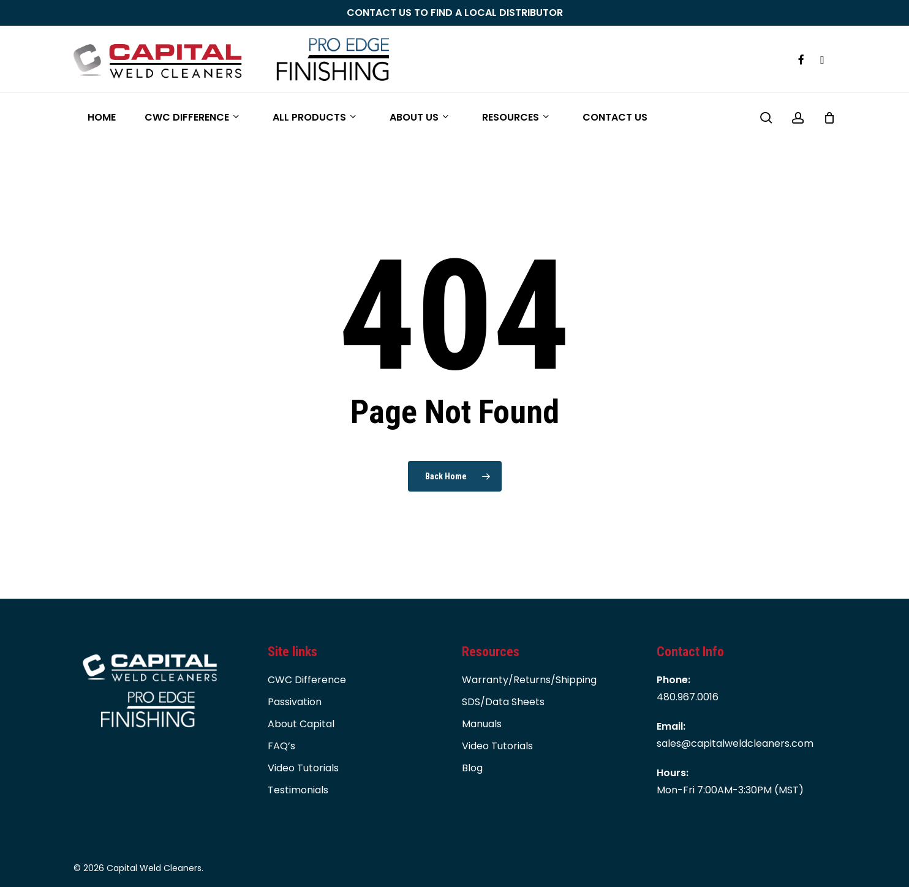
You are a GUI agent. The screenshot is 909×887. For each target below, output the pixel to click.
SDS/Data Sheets (503, 702)
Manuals (482, 724)
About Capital (301, 724)
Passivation (295, 702)
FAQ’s (281, 746)
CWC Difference (307, 680)
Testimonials (298, 790)
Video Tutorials (303, 768)
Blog (472, 768)
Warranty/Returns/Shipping (529, 680)
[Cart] (829, 117)
